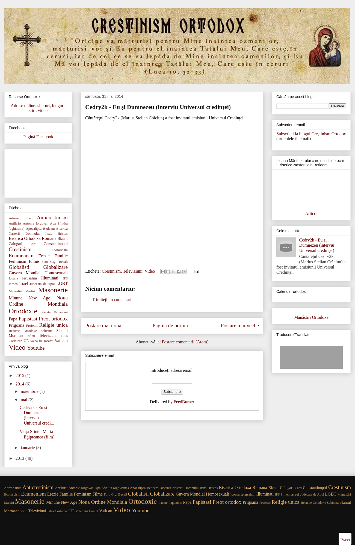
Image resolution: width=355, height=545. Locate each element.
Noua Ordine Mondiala (102, 502)
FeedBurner (184, 401)
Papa (13, 319)
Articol (311, 213)
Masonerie (53, 290)
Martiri (30, 291)
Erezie (44, 256)
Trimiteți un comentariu (113, 299)
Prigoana (16, 325)
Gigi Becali (59, 262)
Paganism (61, 312)
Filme (34, 261)
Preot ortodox (53, 319)
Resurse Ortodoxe (23, 331)
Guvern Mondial (24, 272)
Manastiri (15, 291)
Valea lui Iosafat (42, 341)
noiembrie (30, 391)
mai (24, 399)
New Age (39, 298)
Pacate (46, 312)
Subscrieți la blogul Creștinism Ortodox (311, 133)
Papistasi (28, 319)
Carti (33, 244)
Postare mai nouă (103, 325)
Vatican (61, 340)
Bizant (62, 238)
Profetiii (32, 326)
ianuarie (28, 447)
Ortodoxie (23, 311)
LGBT (62, 283)
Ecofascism (60, 250)
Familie (61, 256)
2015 (20, 375)
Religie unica (53, 325)
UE (26, 340)
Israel (23, 283)
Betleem (49, 229)
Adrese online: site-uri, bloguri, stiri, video (38, 108)
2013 (20, 458)
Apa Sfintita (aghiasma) (112, 488)
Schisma (46, 331)
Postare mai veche (240, 325)
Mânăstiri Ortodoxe (311, 317)
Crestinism (111, 271)
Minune (15, 298)
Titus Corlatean (58, 511)
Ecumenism (21, 255)
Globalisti (19, 267)
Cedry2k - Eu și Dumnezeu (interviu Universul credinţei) (316, 245)
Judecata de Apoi (42, 284)
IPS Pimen (282, 494)
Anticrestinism (52, 217)
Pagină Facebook (38, 136)
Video (149, 271)
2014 (20, 384)
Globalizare (55, 267)
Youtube (36, 348)
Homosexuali (56, 272)
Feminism (17, 261)
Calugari (15, 243)
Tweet (345, 539)
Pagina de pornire (171, 325)
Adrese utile (20, 218)
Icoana (13, 278)
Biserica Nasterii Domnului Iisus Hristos (189, 488)
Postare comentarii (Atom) (185, 342)
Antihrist (15, 223)
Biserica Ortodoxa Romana (32, 238)
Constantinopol (56, 243)
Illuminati (49, 278)
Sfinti (31, 336)
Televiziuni (133, 271)
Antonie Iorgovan (35, 223)
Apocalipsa (34, 229)
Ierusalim (29, 278)
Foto (45, 262)
